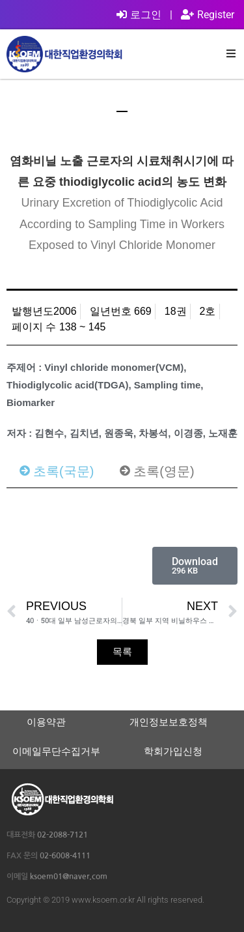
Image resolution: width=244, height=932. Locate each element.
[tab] (57, 471)
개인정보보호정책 (168, 721)
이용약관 (46, 721)
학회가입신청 (173, 751)
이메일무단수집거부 (56, 751)
